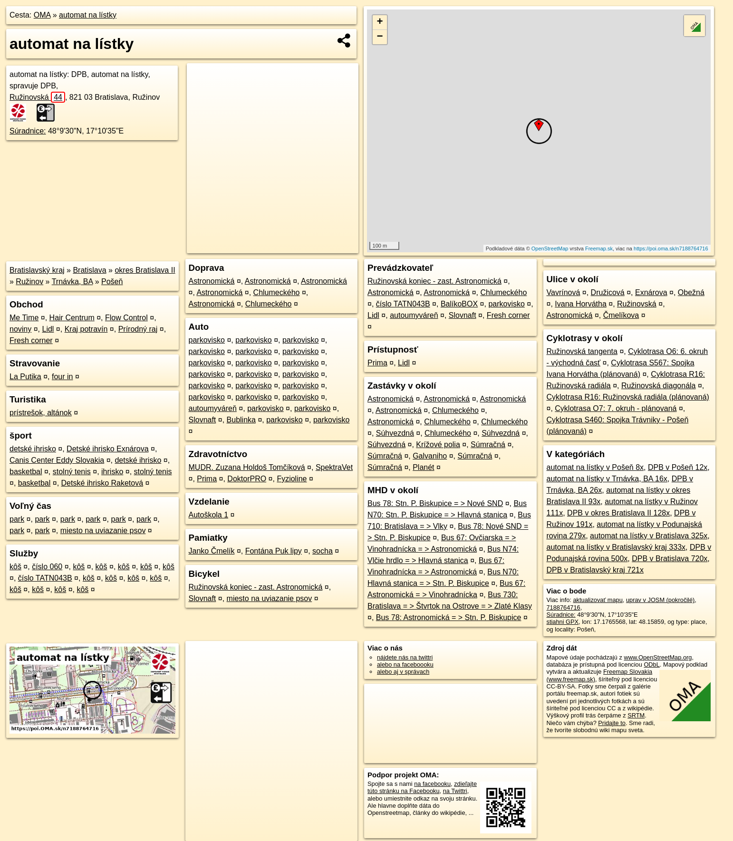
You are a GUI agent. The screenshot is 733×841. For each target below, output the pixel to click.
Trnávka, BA (72, 281)
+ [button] (379, 22)
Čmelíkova (621, 315)
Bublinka (241, 420)
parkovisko (207, 340)
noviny (20, 329)
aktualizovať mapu (597, 599)
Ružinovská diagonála (658, 386)
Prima (207, 479)
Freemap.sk (599, 248)
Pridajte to (612, 722)
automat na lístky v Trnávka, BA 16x (607, 479)
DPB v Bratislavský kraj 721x (595, 570)
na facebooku (432, 783)
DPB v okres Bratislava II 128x (618, 513)
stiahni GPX (563, 621)
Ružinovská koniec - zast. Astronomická (256, 587)
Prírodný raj (138, 329)
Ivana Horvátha (581, 304)
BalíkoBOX (459, 304)
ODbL (651, 664)
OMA (42, 15)
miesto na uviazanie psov (103, 530)
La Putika (25, 377)
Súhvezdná (395, 433)
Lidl (48, 329)
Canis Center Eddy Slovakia (57, 460)
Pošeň (112, 281)
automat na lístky (87, 15)
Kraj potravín (86, 329)
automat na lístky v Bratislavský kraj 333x (616, 547)
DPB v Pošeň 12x (677, 467)
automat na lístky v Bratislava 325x (648, 536)
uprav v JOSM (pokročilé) (660, 599)
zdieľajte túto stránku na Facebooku (422, 787)
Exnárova (651, 292)
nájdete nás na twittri (405, 657)
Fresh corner (31, 340)
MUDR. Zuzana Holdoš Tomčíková (247, 467)
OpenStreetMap (550, 248)
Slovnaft (202, 420)
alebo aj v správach (403, 671)
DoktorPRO (246, 479)
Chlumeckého (276, 292)
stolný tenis (72, 472)
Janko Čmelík (212, 551)
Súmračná (488, 444)
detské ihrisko (33, 449)
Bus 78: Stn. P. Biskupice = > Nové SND (435, 503)
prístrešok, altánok (41, 413)
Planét (423, 467)
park (17, 519)
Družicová (608, 292)
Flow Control (126, 318)
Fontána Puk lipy (273, 551)
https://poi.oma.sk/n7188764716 (671, 248)
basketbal (26, 472)
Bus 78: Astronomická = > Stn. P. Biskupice (448, 617)
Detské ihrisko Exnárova (108, 449)
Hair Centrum (72, 318)
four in (62, 377)
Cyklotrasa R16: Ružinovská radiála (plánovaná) (628, 397)
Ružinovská (37, 97)
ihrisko (112, 472)
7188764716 (563, 607)
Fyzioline (292, 479)
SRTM (636, 715)
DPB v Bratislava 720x (669, 558)
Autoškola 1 (209, 515)
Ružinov (29, 281)
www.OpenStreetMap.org (658, 657)
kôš (15, 567)
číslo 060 (47, 567)
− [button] (379, 37)
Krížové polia (438, 444)
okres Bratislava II (145, 270)
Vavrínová (563, 292)
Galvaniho (430, 456)
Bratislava (89, 270)
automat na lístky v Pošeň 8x (595, 467)
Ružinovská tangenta (582, 351)
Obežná (691, 292)
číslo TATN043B (45, 578)
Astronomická (212, 281)
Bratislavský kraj (37, 270)
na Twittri (455, 790)
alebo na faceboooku (405, 664)
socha (322, 551)
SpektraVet (334, 467)
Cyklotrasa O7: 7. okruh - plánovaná (615, 408)
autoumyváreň (213, 408)
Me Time (24, 318)
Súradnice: (28, 131)
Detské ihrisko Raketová (102, 483)
